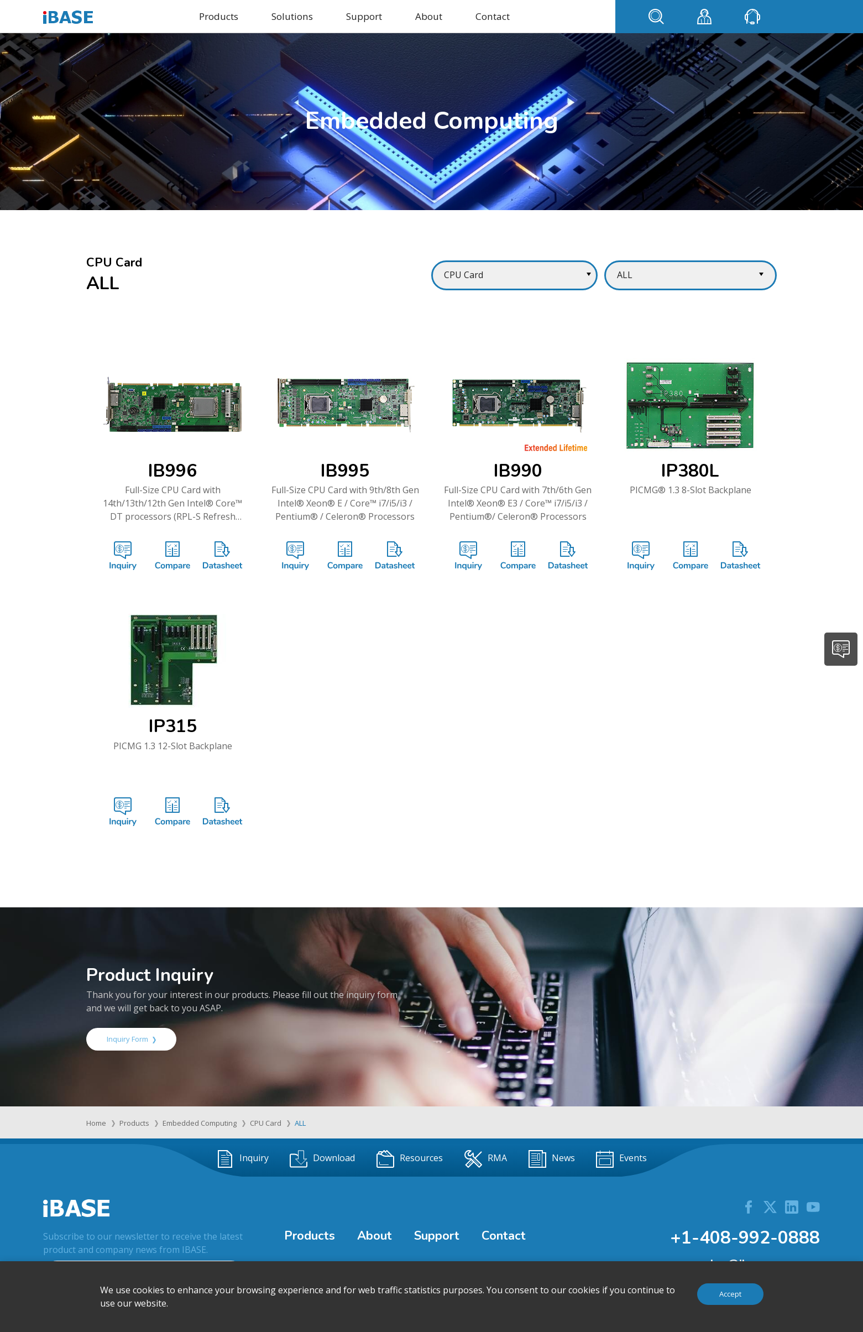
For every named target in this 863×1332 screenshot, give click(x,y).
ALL (300, 1123)
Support (364, 16)
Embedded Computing (200, 1123)
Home (96, 1123)
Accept (730, 1294)
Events (621, 1159)
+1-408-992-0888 (745, 1238)
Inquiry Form (131, 1039)
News (552, 1159)
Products (218, 16)
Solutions (292, 16)
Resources (409, 1159)
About (428, 16)
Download (322, 1159)
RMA (485, 1159)
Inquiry (242, 1159)
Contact (492, 16)
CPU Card (265, 1123)
